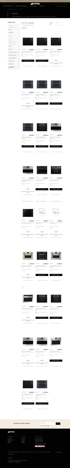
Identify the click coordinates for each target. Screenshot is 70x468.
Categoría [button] (11, 32)
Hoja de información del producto (26, 97)
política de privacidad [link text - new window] (46, 425)
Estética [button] (10, 49)
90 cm (11, 39)
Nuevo (11, 25)
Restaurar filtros (31, 22)
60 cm (11, 35)
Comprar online (5, 3)
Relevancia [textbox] (57, 22)
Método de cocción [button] (12, 55)
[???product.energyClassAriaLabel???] (22, 55)
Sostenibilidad (65, 3)
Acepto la (45, 425)
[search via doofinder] (57, 6)
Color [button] (10, 46)
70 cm (11, 37)
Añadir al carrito (27, 60)
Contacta (55, 3)
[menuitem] (8, 6)
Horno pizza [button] (11, 63)
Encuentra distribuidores (13, 3)
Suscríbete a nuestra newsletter (21, 423)
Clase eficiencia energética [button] (12, 67)
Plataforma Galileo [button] (13, 52)
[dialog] (61, 143)
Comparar (24, 56)
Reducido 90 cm (13, 44)
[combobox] (58, 22)
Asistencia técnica (59, 3)
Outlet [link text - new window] (9, 3)
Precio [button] (10, 29)
